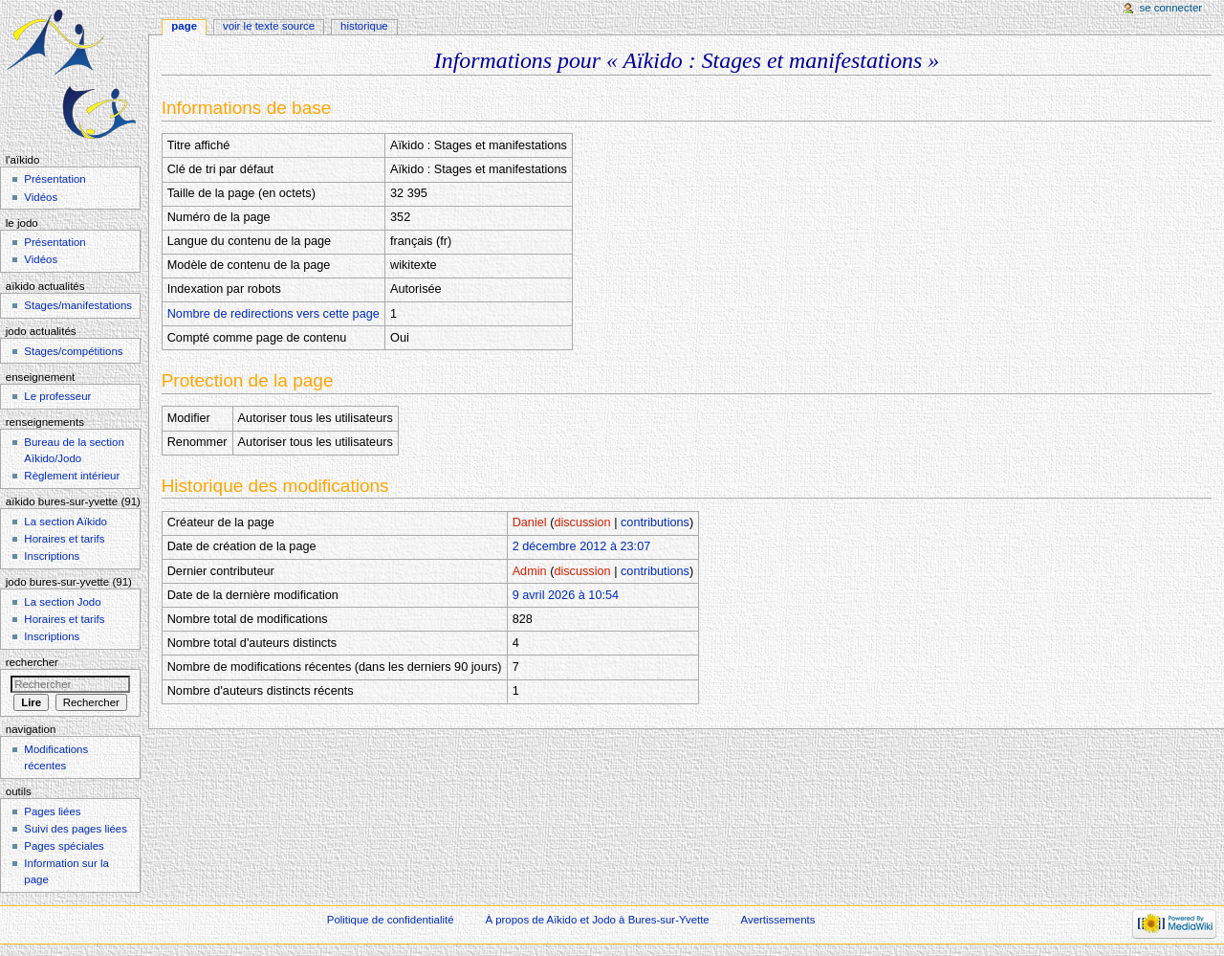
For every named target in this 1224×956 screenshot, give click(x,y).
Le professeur (57, 396)
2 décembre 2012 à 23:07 (582, 546)
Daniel (530, 522)
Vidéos (40, 197)
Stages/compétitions (73, 351)
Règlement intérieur (72, 475)
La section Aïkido (65, 521)
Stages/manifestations (78, 305)
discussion (582, 522)
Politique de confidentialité (390, 919)
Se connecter (1171, 7)
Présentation (54, 179)
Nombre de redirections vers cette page (273, 314)
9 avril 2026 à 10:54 (566, 595)
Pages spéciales (63, 846)
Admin (530, 571)
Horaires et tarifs (64, 539)
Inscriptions (51, 556)
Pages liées (52, 811)
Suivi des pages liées (75, 828)
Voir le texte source (269, 26)
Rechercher (32, 662)
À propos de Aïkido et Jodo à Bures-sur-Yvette (597, 919)
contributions (655, 522)
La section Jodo (62, 602)
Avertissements (778, 919)
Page (184, 26)
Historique (364, 26)
